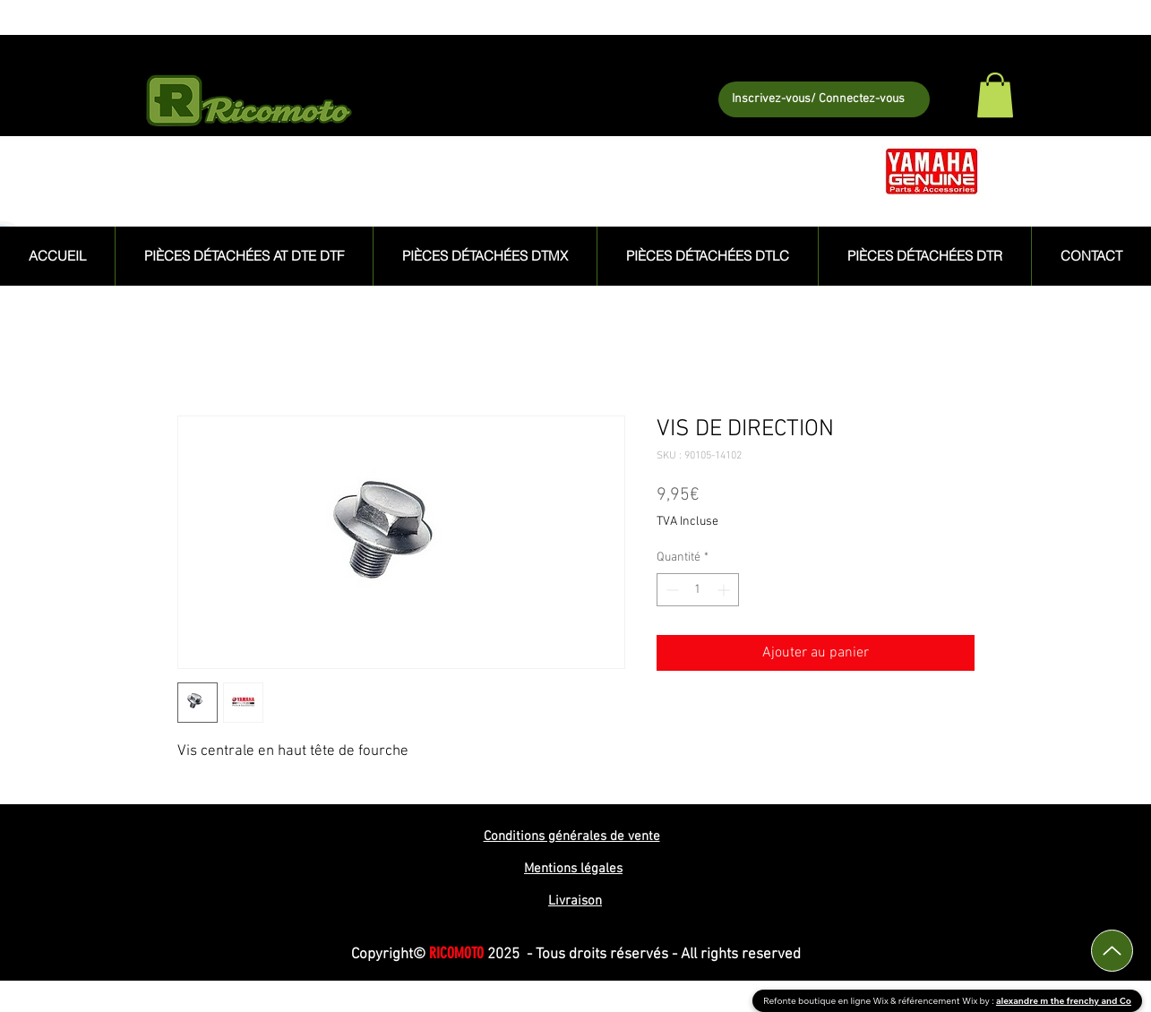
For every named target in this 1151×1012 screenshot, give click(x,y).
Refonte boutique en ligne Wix (826, 1001)
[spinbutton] (698, 589)
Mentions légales (573, 869)
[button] (995, 95)
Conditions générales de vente (572, 836)
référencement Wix (939, 1001)
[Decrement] (670, 589)
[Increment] (725, 589)
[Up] (1112, 951)
